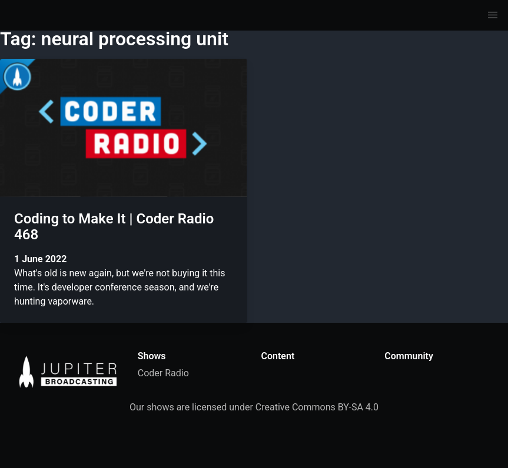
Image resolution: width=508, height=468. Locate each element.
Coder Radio (163, 373)
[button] (492, 15)
